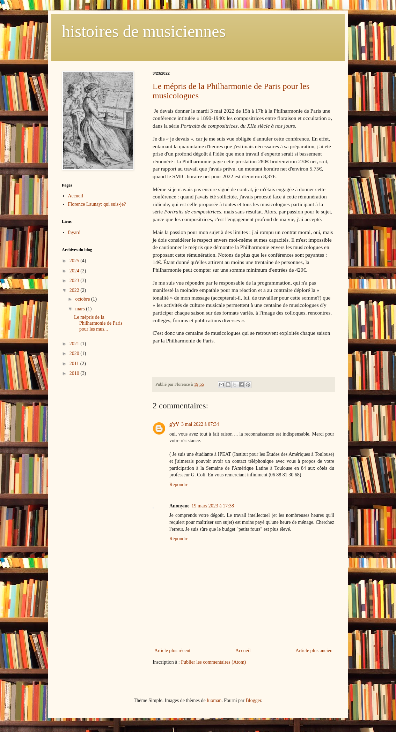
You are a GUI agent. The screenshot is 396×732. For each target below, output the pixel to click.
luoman (214, 700)
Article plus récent (172, 650)
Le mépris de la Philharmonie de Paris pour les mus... (98, 323)
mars (80, 308)
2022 (75, 290)
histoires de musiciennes (144, 31)
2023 (75, 280)
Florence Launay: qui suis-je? (97, 204)
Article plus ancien (313, 650)
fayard (74, 232)
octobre (83, 299)
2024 (75, 270)
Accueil (243, 650)
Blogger (253, 700)
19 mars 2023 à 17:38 (213, 505)
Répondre (178, 484)
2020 (75, 353)
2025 (75, 260)
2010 (75, 373)
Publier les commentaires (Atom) (213, 662)
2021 (75, 343)
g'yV (174, 424)
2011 (74, 363)
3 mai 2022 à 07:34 (200, 424)
